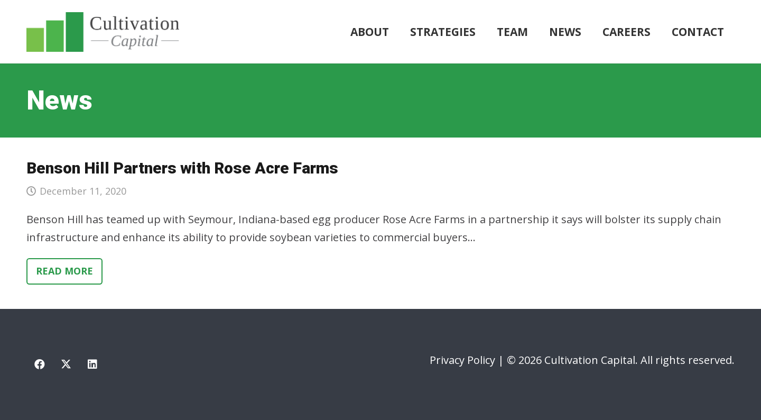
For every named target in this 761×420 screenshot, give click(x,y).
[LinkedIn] (92, 364)
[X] (66, 364)
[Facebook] (39, 364)
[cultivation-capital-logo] (102, 32)
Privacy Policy (462, 360)
